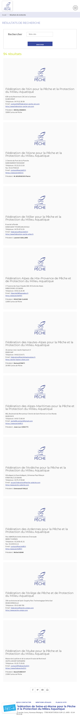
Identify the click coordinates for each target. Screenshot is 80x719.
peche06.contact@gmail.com (22, 421)
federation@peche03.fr (19, 232)
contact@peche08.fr (18, 546)
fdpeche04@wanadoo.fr (19, 293)
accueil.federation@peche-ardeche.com (25, 482)
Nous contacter (23, 702)
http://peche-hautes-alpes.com (17, 359)
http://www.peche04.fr (13, 295)
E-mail (42, 689)
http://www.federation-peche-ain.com (19, 106)
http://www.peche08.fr (13, 549)
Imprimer (47, 689)
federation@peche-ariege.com (22, 608)
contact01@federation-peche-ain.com (25, 104)
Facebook (32, 689)
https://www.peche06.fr (14, 423)
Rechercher (15, 34)
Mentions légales (43, 702)
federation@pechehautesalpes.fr (23, 357)
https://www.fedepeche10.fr (15, 668)
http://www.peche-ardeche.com (17, 485)
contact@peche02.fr (18, 170)
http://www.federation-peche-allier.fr (19, 234)
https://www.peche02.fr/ (14, 173)
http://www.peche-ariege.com (16, 610)
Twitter (37, 689)
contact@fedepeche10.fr (20, 666)
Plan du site (61, 702)
